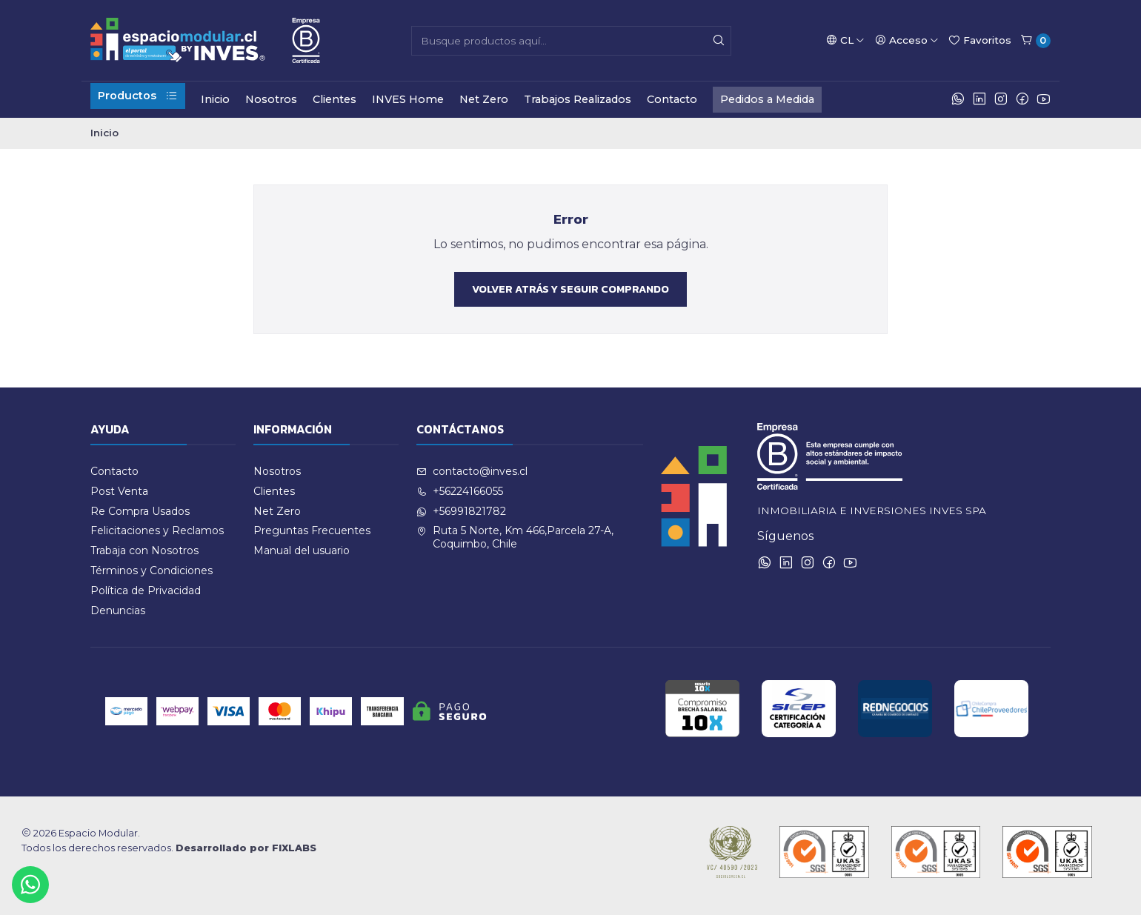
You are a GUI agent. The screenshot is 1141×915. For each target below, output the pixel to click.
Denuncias (117, 610)
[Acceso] (906, 40)
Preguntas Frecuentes (311, 530)
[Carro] (1035, 40)
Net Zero (483, 99)
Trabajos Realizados (577, 99)
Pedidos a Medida (767, 99)
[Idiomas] (845, 40)
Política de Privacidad (145, 590)
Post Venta (119, 491)
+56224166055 (459, 491)
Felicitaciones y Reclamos (157, 530)
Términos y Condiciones (151, 570)
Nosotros (271, 99)
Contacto (672, 99)
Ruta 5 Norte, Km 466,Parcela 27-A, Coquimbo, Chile (514, 537)
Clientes (334, 99)
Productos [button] (138, 95)
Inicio (215, 99)
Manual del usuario (301, 550)
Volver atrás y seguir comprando (570, 289)
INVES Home (408, 99)
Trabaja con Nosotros (144, 550)
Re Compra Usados (140, 511)
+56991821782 (461, 511)
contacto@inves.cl (472, 471)
